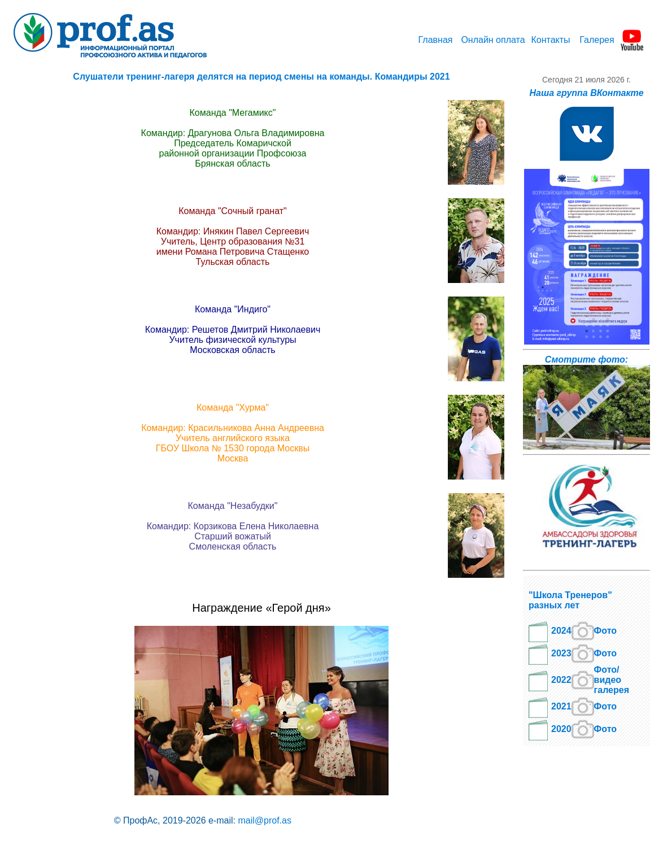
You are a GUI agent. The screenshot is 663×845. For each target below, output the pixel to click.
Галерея (596, 40)
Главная (435, 40)
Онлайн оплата (493, 40)
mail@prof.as (264, 820)
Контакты (550, 40)
